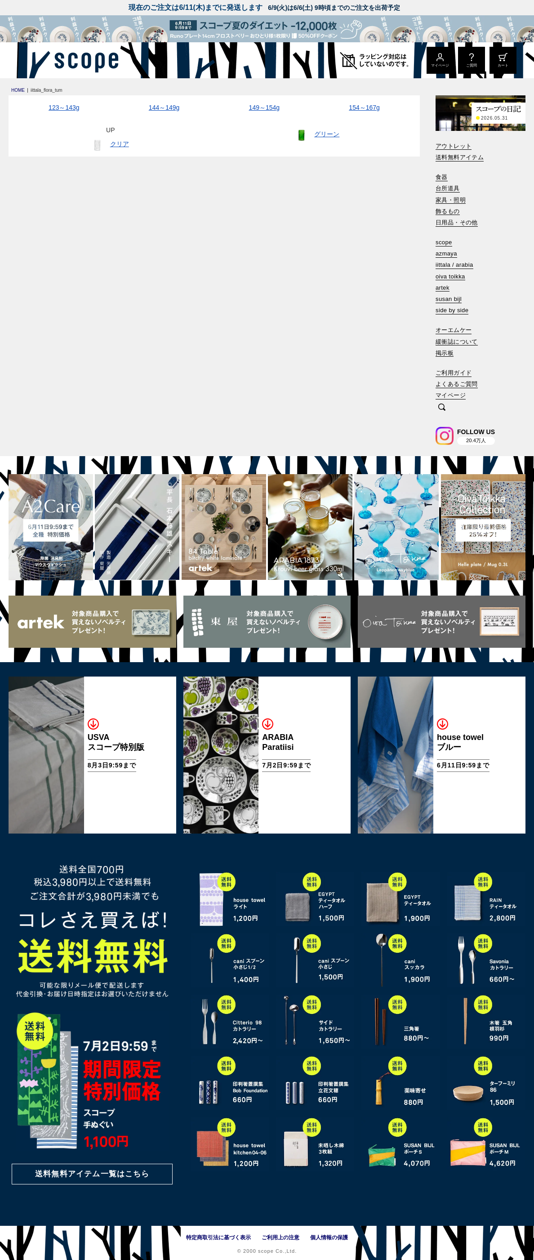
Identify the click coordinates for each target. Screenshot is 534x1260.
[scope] (84, 60)
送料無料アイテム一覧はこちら (92, 1174)
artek (442, 287)
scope (444, 242)
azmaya (446, 253)
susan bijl (449, 299)
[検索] (442, 408)
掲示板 (445, 353)
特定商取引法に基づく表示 (218, 1237)
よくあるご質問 (457, 384)
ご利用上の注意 (280, 1237)
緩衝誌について (457, 341)
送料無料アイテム (460, 157)
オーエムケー (454, 330)
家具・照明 (451, 200)
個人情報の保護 (329, 1237)
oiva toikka (450, 276)
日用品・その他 (457, 222)
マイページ (451, 395)
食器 (442, 177)
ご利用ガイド (454, 372)
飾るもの (448, 211)
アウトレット (454, 146)
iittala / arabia (454, 264)
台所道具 (448, 188)
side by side (452, 310)
